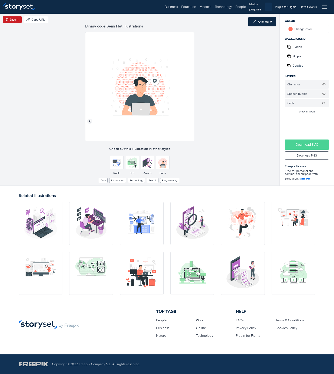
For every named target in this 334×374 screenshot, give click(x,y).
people (117, 6)
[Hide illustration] (323, 84)
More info (305, 178)
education (65, 6)
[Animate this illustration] (262, 21)
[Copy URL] (36, 19)
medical (82, 6)
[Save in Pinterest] (12, 19)
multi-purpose (136, 6)
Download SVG (307, 144)
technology (100, 6)
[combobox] (211, 7)
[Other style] (117, 162)
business (48, 6)
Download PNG (307, 155)
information (117, 180)
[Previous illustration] (89, 121)
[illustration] (40, 223)
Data (103, 180)
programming (169, 180)
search (153, 180)
